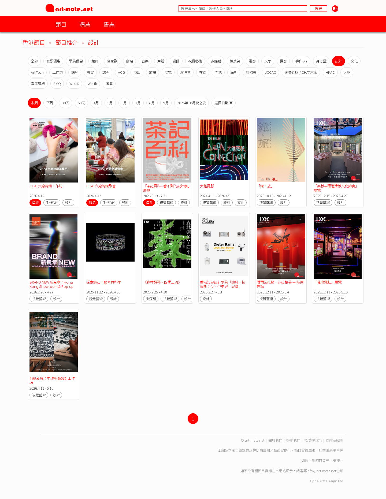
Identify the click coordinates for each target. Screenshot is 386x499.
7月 (138, 102)
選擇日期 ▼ (223, 102)
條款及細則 (334, 440)
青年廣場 (38, 83)
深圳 (233, 72)
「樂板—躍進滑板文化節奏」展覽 (336, 188)
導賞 (90, 72)
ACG (121, 72)
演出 (136, 72)
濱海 (109, 83)
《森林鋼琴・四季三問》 (162, 282)
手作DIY (301, 61)
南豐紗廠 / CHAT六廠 (301, 72)
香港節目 (34, 42)
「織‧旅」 (265, 185)
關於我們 (275, 440)
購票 (85, 24)
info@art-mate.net (321, 470)
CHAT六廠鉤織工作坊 (45, 185)
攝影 (283, 61)
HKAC (330, 72)
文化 (354, 61)
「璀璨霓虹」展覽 (328, 282)
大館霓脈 (207, 185)
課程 (105, 72)
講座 (74, 72)
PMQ (57, 83)
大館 (346, 72)
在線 (202, 72)
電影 (252, 61)
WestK (74, 83)
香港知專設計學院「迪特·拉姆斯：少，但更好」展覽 (222, 284)
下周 (49, 102)
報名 (92, 202)
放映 (152, 72)
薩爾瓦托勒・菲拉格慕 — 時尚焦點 (280, 284)
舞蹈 (160, 61)
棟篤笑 (235, 61)
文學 (267, 61)
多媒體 (216, 61)
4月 (96, 102)
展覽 (168, 72)
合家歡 (112, 61)
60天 (81, 102)
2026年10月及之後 (191, 102)
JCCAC (270, 72)
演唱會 (185, 72)
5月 (110, 102)
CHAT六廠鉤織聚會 (101, 185)
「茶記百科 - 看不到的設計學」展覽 (167, 188)
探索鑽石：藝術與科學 (103, 282)
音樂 (145, 61)
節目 (60, 24)
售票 (109, 24)
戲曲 (176, 61)
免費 (94, 61)
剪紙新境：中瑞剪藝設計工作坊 (52, 380)
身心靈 (321, 61)
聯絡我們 (293, 440)
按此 (339, 460)
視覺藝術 (195, 61)
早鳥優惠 (76, 61)
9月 (166, 102)
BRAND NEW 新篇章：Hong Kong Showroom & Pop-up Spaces (51, 286)
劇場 (129, 61)
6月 (124, 102)
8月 (152, 102)
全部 (34, 61)
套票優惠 (53, 61)
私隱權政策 (313, 440)
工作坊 (57, 72)
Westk (92, 83)
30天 (65, 102)
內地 (218, 72)
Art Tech (37, 72)
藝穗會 (251, 72)
